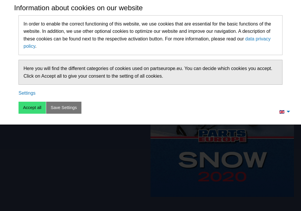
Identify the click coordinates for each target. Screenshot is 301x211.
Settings (27, 93)
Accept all (32, 107)
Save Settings (64, 107)
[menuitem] (283, 111)
